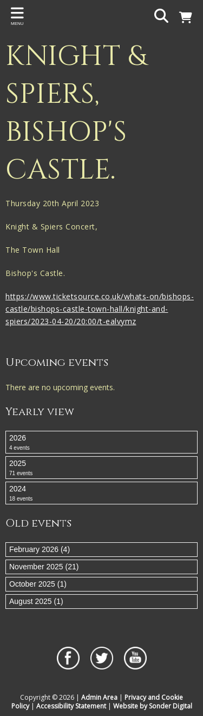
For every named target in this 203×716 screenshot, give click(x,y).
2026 (101, 442)
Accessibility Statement (71, 706)
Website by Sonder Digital (152, 706)
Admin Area (99, 697)
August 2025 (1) (36, 601)
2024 (101, 493)
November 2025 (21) (43, 566)
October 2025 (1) (38, 584)
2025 (101, 468)
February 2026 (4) (39, 549)
